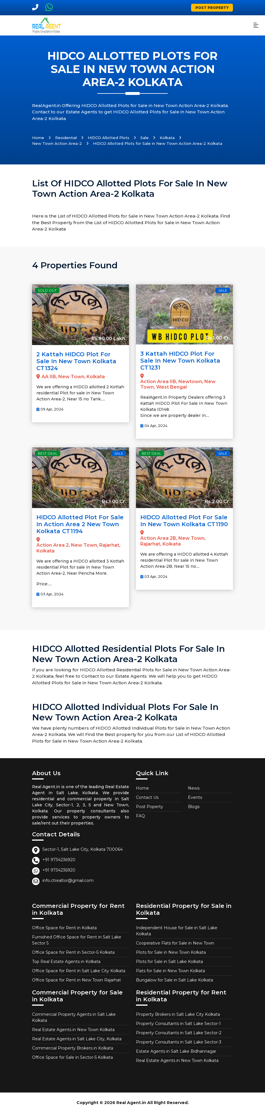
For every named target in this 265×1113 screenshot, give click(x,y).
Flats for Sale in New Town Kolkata (170, 970)
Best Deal (47, 453)
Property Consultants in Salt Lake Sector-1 (178, 1023)
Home (38, 137)
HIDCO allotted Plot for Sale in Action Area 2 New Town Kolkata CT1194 (80, 524)
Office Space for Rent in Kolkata (64, 927)
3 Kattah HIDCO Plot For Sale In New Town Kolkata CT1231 (180, 360)
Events (195, 797)
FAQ (140, 815)
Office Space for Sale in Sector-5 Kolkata (72, 1057)
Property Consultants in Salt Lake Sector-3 (178, 1042)
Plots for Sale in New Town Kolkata (171, 952)
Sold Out (47, 290)
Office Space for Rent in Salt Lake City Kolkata (78, 970)
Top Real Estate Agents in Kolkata (66, 961)
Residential (66, 137)
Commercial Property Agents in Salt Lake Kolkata (74, 1017)
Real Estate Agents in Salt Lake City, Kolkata (77, 1038)
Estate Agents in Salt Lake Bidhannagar (176, 1051)
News (193, 788)
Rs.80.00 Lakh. (109, 338)
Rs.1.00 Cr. (218, 338)
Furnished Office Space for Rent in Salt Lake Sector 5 (76, 940)
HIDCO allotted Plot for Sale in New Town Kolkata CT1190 (184, 521)
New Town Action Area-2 (57, 143)
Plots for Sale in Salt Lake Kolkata (169, 961)
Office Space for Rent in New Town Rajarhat (76, 980)
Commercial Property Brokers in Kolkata (72, 1048)
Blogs (193, 806)
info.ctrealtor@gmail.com (68, 880)
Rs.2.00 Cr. (217, 501)
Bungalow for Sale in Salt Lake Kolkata (174, 980)
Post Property (212, 7)
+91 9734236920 (58, 859)
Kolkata (167, 137)
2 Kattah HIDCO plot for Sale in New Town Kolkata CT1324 (76, 361)
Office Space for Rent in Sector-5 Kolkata (73, 952)
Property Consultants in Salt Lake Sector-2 (178, 1032)
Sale (144, 137)
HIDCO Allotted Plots (108, 137)
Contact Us (147, 797)
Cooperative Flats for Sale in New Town (175, 943)
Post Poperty (149, 806)
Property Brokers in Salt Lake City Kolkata (178, 1014)
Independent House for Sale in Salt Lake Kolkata (176, 930)
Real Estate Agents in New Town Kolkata (73, 1029)
